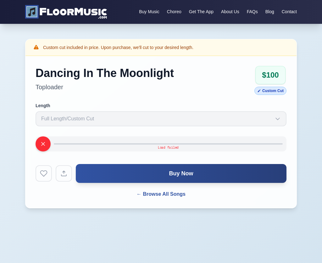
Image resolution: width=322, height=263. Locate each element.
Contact (289, 11)
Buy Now (181, 173)
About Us (230, 11)
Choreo (174, 11)
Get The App (201, 11)
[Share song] (64, 173)
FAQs (252, 11)
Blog (269, 11)
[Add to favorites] (44, 173)
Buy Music (149, 11)
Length (43, 105)
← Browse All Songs (161, 194)
